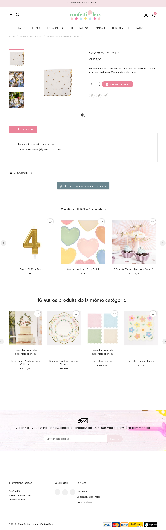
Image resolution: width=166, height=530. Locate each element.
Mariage (101, 28)
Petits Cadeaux (81, 28)
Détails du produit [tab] (23, 128)
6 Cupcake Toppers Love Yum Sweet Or (134, 269)
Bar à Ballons (56, 28)
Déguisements (121, 28)
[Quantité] (93, 84)
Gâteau (141, 28)
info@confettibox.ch (20, 495)
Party (22, 28)
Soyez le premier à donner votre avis (83, 186)
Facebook (57, 492)
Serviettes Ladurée (102, 361)
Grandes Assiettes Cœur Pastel (83, 269)
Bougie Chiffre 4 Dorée (31, 269)
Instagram (72, 492)
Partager (91, 95)
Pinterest (105, 95)
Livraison (82, 491)
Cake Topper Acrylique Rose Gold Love (25, 363)
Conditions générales (88, 496)
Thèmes (37, 28)
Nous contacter (85, 502)
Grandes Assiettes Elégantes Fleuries (63, 363)
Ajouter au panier (117, 84)
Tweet (98, 95)
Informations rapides (20, 483)
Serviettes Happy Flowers (141, 361)
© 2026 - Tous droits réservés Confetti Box (31, 524)
